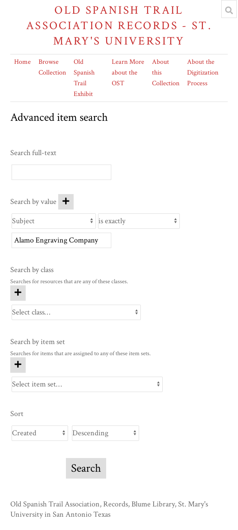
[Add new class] (18, 293)
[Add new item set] (18, 365)
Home (22, 61)
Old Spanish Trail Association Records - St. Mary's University (119, 25)
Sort (17, 414)
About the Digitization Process (202, 72)
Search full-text (33, 153)
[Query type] (139, 221)
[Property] (54, 221)
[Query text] (61, 240)
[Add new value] (66, 202)
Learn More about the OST (128, 72)
